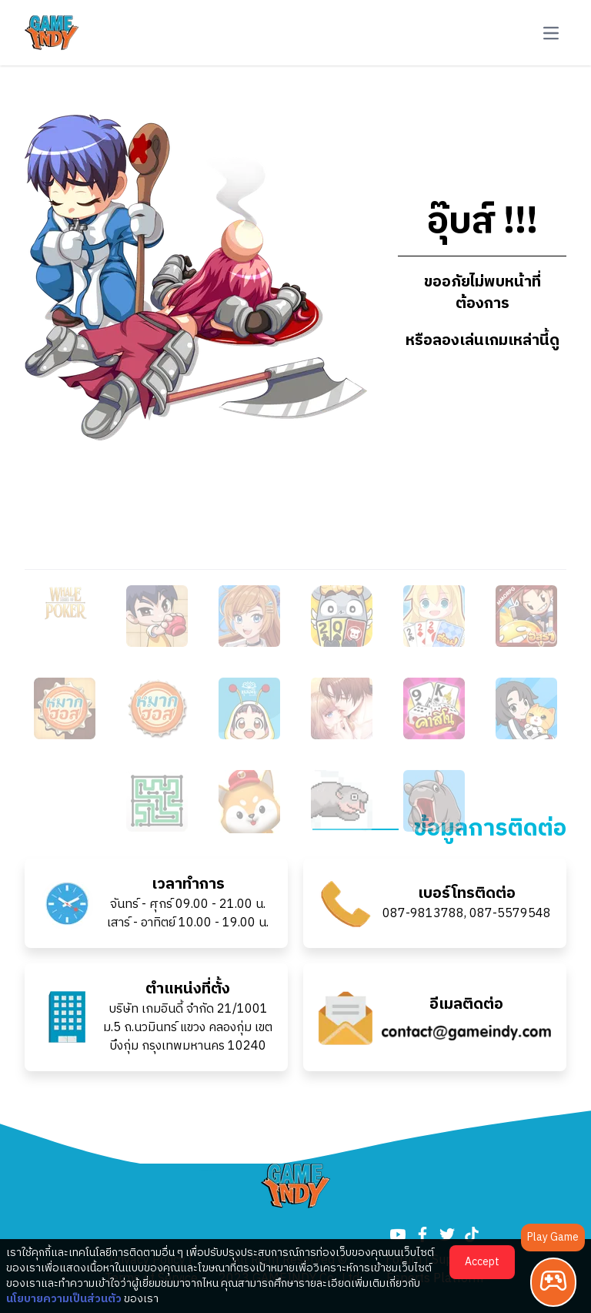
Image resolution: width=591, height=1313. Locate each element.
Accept (482, 1262)
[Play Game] (553, 1282)
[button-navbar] (551, 33)
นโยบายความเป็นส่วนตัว (64, 1299)
